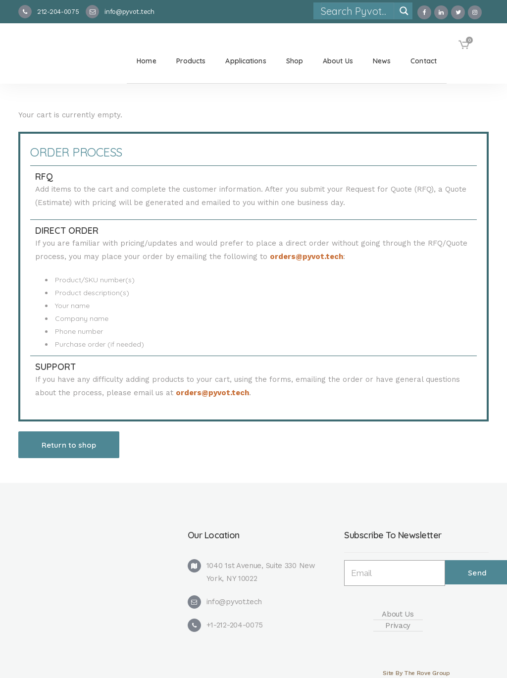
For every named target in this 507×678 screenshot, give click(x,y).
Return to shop (69, 445)
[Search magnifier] (404, 10)
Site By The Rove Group (416, 673)
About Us (398, 614)
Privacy (397, 625)
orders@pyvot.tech (306, 256)
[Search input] (357, 10)
